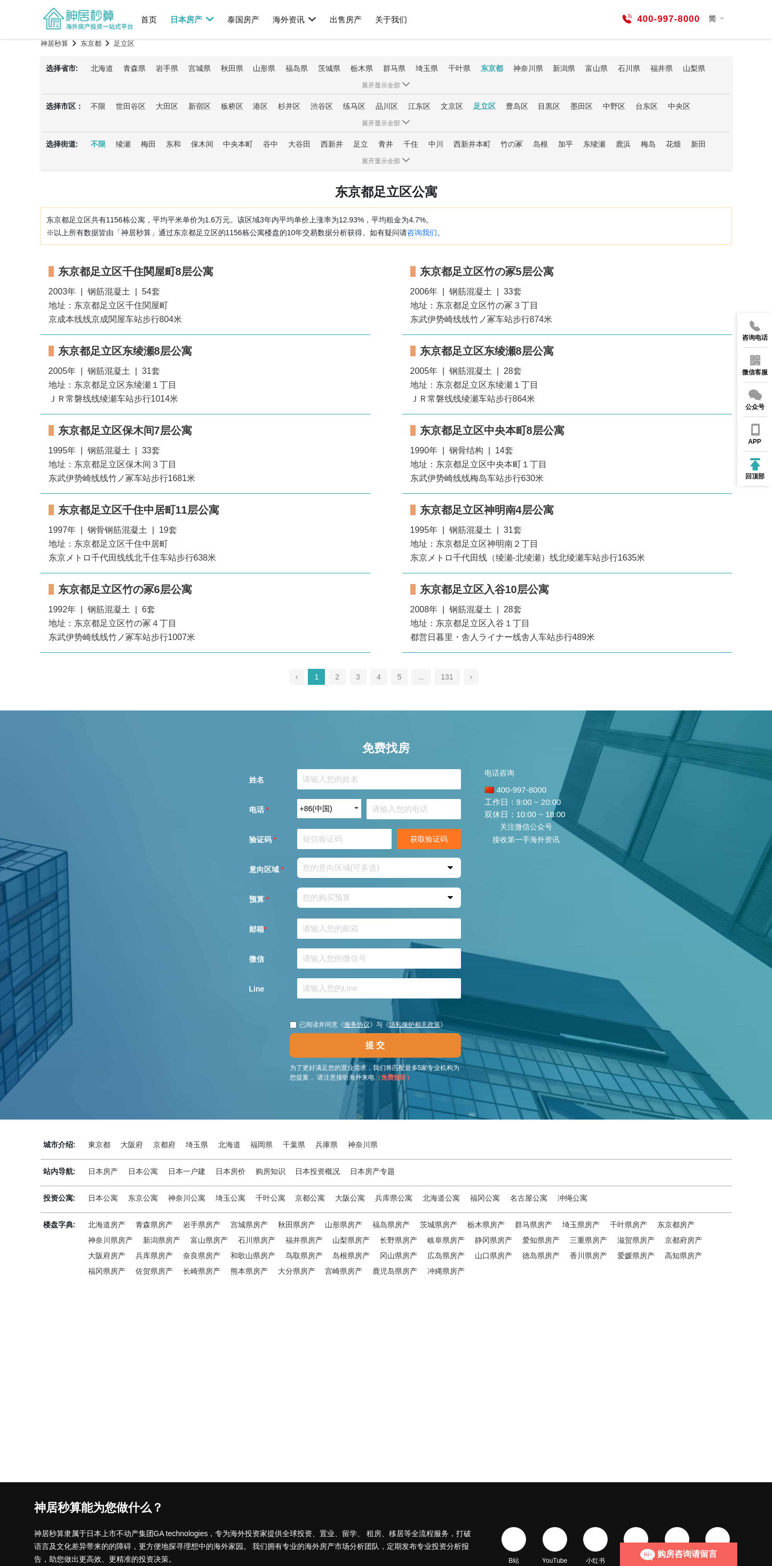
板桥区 (232, 106)
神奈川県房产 (110, 1240)
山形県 (264, 68)
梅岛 (648, 144)
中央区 (679, 106)
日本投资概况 (317, 1171)
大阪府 (132, 1144)
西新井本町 (472, 144)
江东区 (419, 106)
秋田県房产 (296, 1224)
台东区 (646, 106)
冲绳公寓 (572, 1198)
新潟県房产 (161, 1240)
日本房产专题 (372, 1171)
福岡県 (261, 1144)
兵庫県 (326, 1144)
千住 (410, 144)
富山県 (596, 68)
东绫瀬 (594, 144)
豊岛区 (517, 106)
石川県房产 (256, 1240)
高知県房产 (683, 1255)
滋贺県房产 (636, 1240)
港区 (260, 106)
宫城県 (199, 68)
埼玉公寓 (230, 1198)
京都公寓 (310, 1198)
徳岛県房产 (541, 1255)
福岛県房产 (391, 1224)
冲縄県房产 (446, 1271)
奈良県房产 (201, 1255)
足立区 (484, 106)
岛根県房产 (351, 1255)
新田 (698, 144)
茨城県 (329, 68)
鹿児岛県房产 (394, 1271)
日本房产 (192, 19)
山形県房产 (343, 1224)
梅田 (148, 144)
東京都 (99, 1144)
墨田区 (581, 106)
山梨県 (694, 68)
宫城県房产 (249, 1224)
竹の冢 (511, 144)
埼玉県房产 (581, 1224)
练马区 (354, 106)
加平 (565, 144)
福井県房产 (304, 1240)
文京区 (452, 106)
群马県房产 (533, 1224)
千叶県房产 (628, 1224)
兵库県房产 (154, 1255)
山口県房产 (493, 1255)
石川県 (629, 68)
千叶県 (459, 68)
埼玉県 (427, 68)
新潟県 (564, 68)
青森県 (134, 68)
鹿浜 (623, 144)
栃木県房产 (486, 1224)
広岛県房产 (446, 1255)
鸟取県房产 (304, 1255)
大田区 (167, 106)
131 (447, 677)
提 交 (375, 1045)
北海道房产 (106, 1224)
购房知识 (270, 1171)
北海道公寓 (441, 1198)
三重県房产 (588, 1240)
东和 (173, 144)
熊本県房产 (249, 1271)
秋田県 (232, 68)
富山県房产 (209, 1240)
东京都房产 (676, 1224)
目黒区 (549, 106)
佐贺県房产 (154, 1271)
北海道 (102, 68)
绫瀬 (123, 144)
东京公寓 (143, 1198)
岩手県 (167, 68)
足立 (360, 144)
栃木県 (362, 68)
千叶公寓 (270, 1198)
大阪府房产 (106, 1255)
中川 (435, 144)
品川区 (387, 106)
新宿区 (199, 106)
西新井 (332, 144)
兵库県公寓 (393, 1198)
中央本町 (238, 144)
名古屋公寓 (528, 1198)
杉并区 (289, 106)
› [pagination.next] (471, 677)
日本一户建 (186, 1171)
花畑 (673, 144)
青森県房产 (154, 1224)
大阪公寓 (350, 1198)
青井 (385, 144)
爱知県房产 (541, 1240)
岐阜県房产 (446, 1240)
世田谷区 (131, 106)
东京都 (492, 68)
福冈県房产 (106, 1271)
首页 (149, 19)
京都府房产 (683, 1240)
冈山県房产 (398, 1255)
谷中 (270, 144)
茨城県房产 (438, 1224)
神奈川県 (528, 68)
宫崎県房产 (343, 1271)
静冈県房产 (493, 1240)
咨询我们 (422, 232)
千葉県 (294, 1144)
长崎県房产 (201, 1271)
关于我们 (391, 19)
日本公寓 (143, 1171)
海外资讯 (295, 19)
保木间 (202, 144)
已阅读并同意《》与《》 (368, 1024)
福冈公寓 (485, 1198)
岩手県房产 (201, 1224)
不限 (98, 106)
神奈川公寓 (186, 1198)
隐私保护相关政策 (414, 1024)
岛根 (540, 144)
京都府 (164, 1144)
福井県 (661, 68)
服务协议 (357, 1024)
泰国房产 (243, 19)
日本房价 (230, 1171)
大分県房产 (296, 1271)
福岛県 (296, 68)
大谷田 (299, 144)
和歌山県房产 (252, 1255)
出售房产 (346, 19)
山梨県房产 (351, 1240)
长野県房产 (398, 1240)
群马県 (394, 68)
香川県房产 (588, 1255)
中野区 (614, 106)
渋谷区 (322, 106)
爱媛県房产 (636, 1255)
